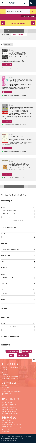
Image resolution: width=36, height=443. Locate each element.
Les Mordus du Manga (9, 411)
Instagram (5, 387)
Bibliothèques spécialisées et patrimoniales (19, 436)
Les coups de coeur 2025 (9, 409)
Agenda (4, 369)
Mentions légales (7, 430)
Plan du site (5, 431)
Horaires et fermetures (9, 404)
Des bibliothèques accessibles (11, 424)
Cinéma (4, 373)
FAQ (3, 420)
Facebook (5, 386)
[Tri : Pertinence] (8, 44)
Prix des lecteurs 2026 (9, 408)
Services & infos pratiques (10, 367)
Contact (8, 420)
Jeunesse (5, 374)
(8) (18, 220)
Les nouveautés (7, 402)
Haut (34, 360)
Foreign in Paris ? (7, 426)
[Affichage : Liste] (10, 31)
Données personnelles (15, 428)
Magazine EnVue (7, 422)
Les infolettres (6, 393)
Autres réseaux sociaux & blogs (11, 391)
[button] (32, 3)
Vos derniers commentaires (10, 413)
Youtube (4, 389)
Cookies (4, 428)
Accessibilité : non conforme (8, 440)
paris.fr (2, 436)
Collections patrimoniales (10, 376)
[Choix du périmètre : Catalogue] (3, 11)
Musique (5, 371)
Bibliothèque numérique (10, 378)
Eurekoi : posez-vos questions (11, 395)
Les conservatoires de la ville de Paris (11, 438)
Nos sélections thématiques (10, 406)
